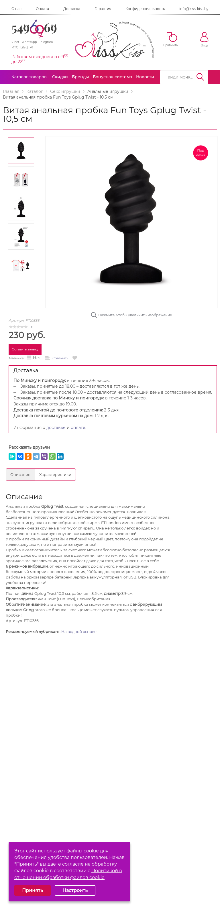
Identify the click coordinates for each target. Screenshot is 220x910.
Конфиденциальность (145, 9)
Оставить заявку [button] (25, 349)
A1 (31, 47)
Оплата (42, 9)
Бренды (80, 76)
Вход (204, 39)
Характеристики (55, 474)
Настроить (75, 890)
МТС (14, 47)
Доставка (71, 9)
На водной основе (79, 631)
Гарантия (103, 9)
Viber (15, 42)
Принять (32, 890)
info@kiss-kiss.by (194, 9)
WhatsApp (29, 42)
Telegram (46, 42)
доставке (56, 427)
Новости (145, 76)
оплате (78, 427)
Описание (20, 474)
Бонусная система (112, 76)
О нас (16, 9)
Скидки (60, 76)
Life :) (24, 47)
